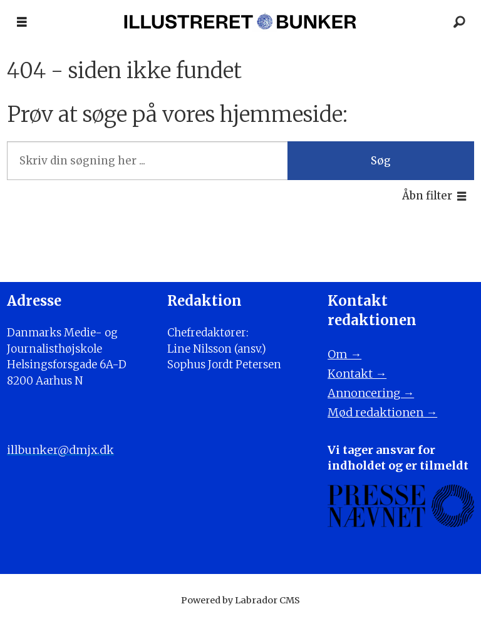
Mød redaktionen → (382, 412)
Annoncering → (371, 393)
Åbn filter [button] (427, 196)
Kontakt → (357, 373)
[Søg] (459, 22)
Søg (381, 161)
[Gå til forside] (240, 22)
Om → (344, 354)
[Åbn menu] (22, 22)
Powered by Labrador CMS (240, 600)
